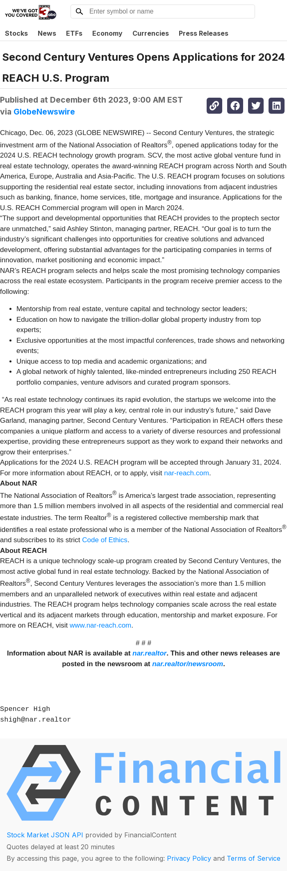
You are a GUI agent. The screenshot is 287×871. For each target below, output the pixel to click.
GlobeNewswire (44, 112)
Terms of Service (253, 858)
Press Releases (203, 33)
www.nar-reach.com (100, 625)
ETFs (74, 33)
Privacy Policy (189, 858)
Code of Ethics (105, 540)
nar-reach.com (186, 473)
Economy (107, 33)
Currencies (150, 33)
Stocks (16, 33)
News (47, 33)
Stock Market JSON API (45, 835)
